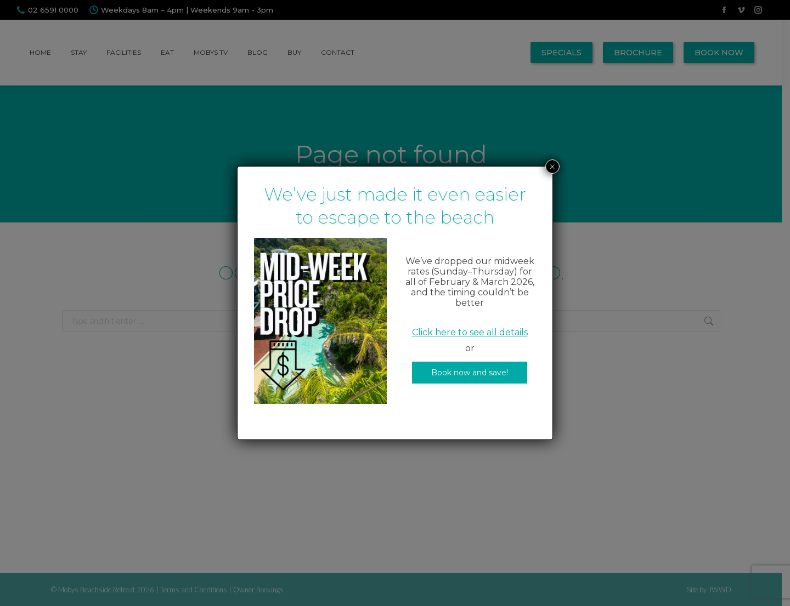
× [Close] (552, 166)
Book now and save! (469, 373)
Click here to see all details (470, 332)
